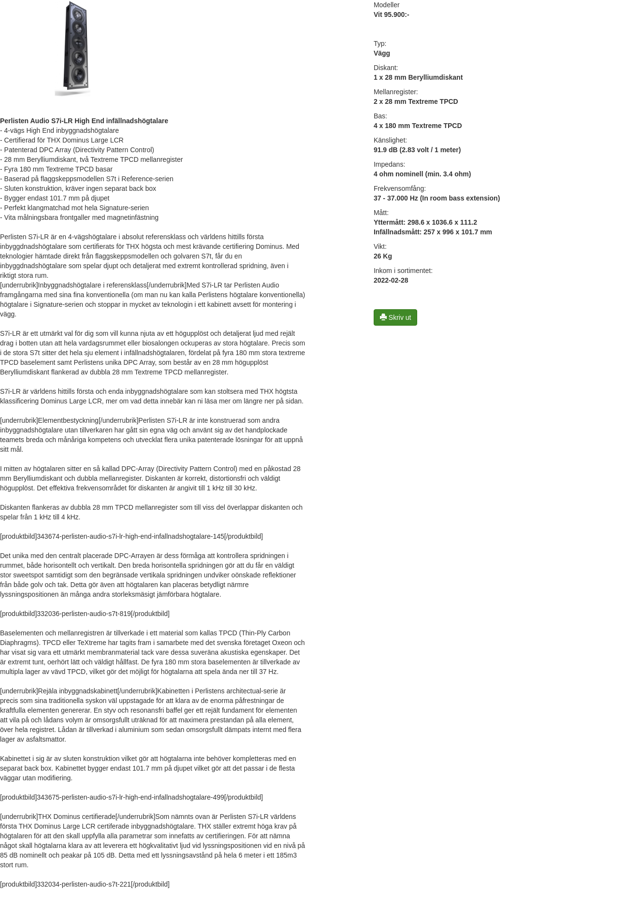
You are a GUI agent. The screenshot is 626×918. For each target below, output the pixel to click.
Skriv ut (395, 317)
